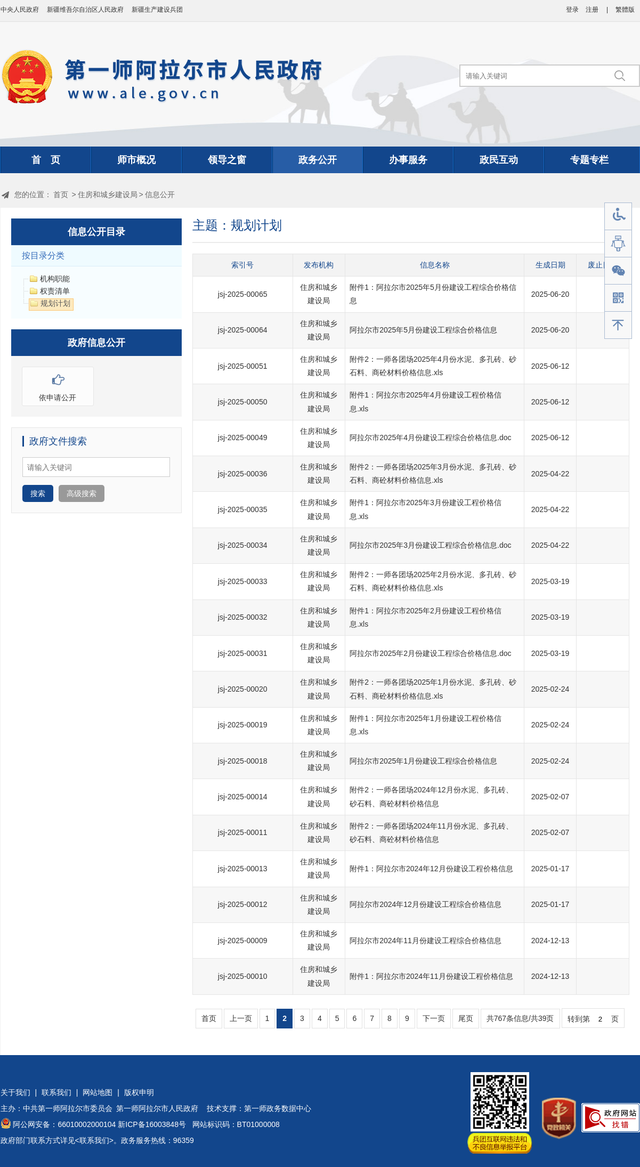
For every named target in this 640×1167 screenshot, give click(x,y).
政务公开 (317, 160)
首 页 (45, 160)
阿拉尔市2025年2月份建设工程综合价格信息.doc (430, 653)
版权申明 (139, 1092)
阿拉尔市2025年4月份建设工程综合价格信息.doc (430, 437)
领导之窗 (227, 160)
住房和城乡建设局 (107, 194)
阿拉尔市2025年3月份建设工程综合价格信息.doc (430, 545)
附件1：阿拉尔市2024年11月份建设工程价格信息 (431, 976)
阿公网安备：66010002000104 (64, 1124)
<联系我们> (94, 1140)
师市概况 (136, 160)
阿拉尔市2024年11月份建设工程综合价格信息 (425, 940)
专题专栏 (589, 160)
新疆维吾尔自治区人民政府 (85, 9)
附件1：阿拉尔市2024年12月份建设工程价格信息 (431, 868)
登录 (572, 9)
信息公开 (160, 194)
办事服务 (408, 160)
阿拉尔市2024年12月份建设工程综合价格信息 (425, 904)
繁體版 (625, 9)
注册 (592, 9)
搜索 (37, 493)
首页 (60, 194)
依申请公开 (57, 384)
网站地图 (97, 1092)
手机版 (618, 298)
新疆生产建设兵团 (157, 9)
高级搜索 (81, 493)
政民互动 (499, 160)
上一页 (241, 1018)
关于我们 (15, 1092)
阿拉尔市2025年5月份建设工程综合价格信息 (423, 330)
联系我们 (56, 1092)
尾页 (465, 1018)
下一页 (434, 1018)
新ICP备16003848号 (152, 1124)
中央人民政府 (20, 9)
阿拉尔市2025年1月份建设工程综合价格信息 (423, 761)
